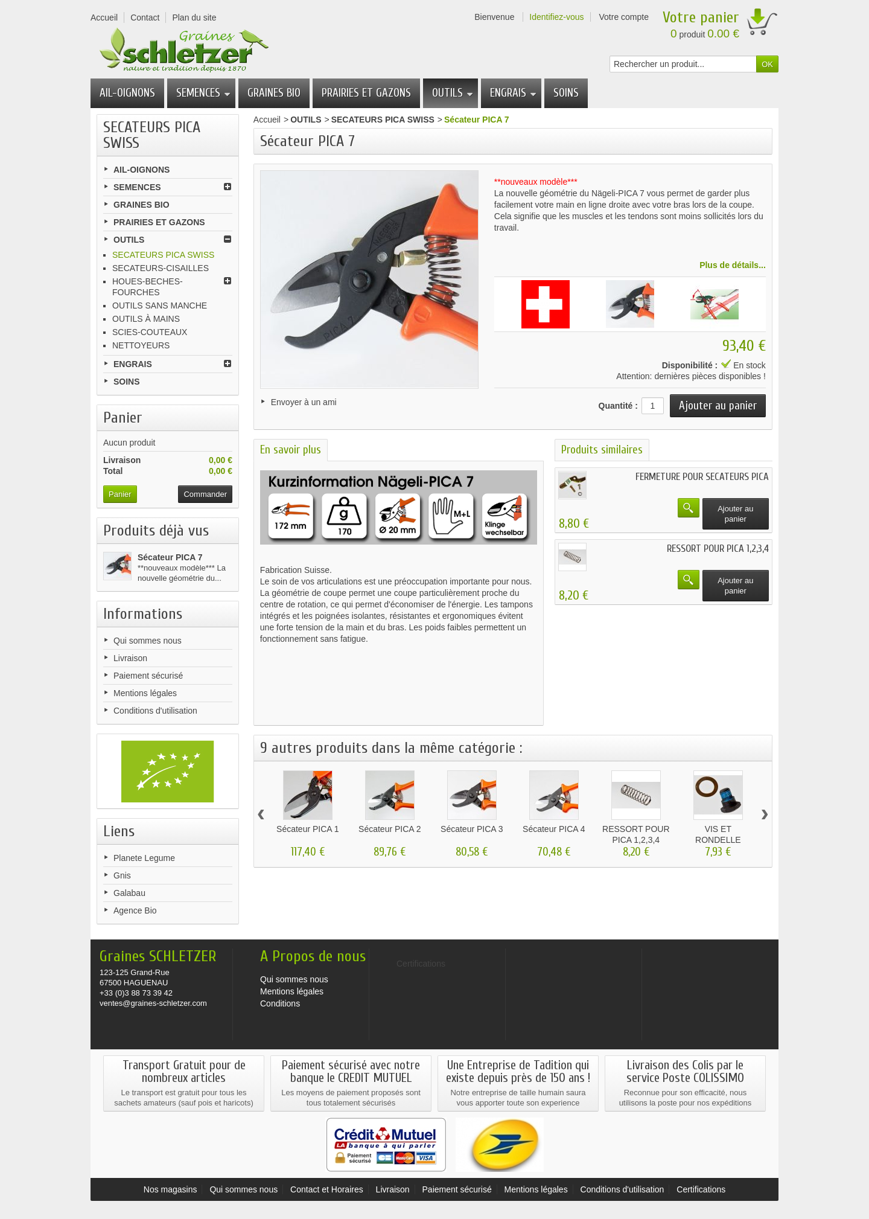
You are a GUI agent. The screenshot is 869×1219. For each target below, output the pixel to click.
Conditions (280, 1003)
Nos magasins (170, 1189)
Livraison (130, 658)
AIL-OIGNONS (127, 93)
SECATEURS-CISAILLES (160, 268)
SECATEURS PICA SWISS (163, 255)
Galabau (129, 893)
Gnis (122, 875)
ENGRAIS (513, 93)
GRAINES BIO (274, 93)
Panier (122, 418)
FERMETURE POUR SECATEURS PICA (702, 473)
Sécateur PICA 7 (170, 557)
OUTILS (452, 93)
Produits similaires (602, 446)
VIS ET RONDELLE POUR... (717, 837)
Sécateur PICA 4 (554, 826)
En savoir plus (290, 446)
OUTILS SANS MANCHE (159, 305)
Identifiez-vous (556, 17)
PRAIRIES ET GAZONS (366, 93)
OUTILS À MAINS (146, 319)
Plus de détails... (732, 262)
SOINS (566, 93)
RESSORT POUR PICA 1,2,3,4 (718, 545)
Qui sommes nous (147, 640)
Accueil (267, 119)
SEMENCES (203, 93)
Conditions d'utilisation (155, 710)
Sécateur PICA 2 (389, 826)
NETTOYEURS (141, 345)
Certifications (700, 1189)
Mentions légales (145, 693)
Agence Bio (135, 910)
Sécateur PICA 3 (472, 826)
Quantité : (618, 403)
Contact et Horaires (326, 1189)
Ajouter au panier (735, 510)
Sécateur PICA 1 (307, 826)
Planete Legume (144, 858)
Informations (142, 614)
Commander (205, 494)
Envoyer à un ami (304, 402)
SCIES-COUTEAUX (149, 332)
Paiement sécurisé (148, 675)
